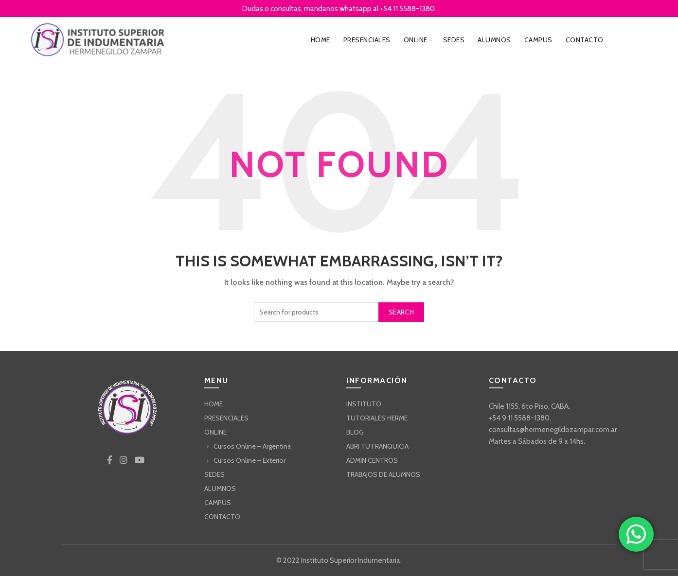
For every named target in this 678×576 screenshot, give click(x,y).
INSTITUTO (363, 404)
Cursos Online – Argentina (252, 446)
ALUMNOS (494, 39)
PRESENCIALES (367, 39)
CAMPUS (538, 39)
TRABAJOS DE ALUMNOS (383, 474)
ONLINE (416, 39)
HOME (320, 39)
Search (401, 312)
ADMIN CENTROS (372, 460)
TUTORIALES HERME (377, 418)
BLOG (355, 432)
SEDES (454, 39)
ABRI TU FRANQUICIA (377, 446)
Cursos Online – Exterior (249, 460)
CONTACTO (585, 39)
